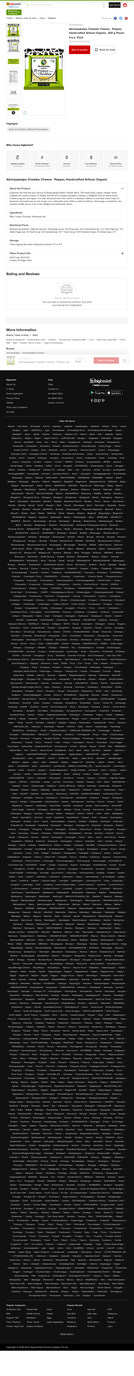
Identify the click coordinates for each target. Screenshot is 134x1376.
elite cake (92, 1313)
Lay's (110, 1326)
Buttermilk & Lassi (37, 339)
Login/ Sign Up (114, 5)
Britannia (71, 1322)
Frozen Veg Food (14, 1326)
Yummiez (71, 1317)
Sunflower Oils (13, 1309)
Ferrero (91, 1326)
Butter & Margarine (16, 339)
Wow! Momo (93, 1322)
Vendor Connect (56, 402)
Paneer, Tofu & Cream (31, 343)
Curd (92, 339)
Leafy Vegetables (55, 1322)
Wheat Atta (32, 1309)
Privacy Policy (13, 398)
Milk (16, 343)
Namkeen (31, 1317)
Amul (69, 1309)
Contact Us (53, 389)
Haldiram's (72, 1326)
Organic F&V (12, 1317)
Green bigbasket (14, 393)
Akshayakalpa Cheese (33, 352)
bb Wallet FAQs (55, 393)
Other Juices (33, 1322)
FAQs (50, 384)
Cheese (53, 339)
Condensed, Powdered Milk (73, 339)
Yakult (110, 1317)
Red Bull (71, 1313)
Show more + (67, 1334)
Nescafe (91, 1309)
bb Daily (10, 412)
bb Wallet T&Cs (55, 398)
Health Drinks (33, 1313)
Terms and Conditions (17, 407)
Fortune (111, 1322)
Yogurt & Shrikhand (53, 343)
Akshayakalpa (75, 24)
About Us (11, 384)
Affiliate (9, 402)
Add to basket (80, 49)
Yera (89, 1317)
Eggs (49, 1317)
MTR (110, 1309)
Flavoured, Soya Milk (107, 339)
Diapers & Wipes (35, 1326)
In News (10, 389)
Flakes (50, 1313)
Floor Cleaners (13, 1322)
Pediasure (112, 1313)
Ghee (49, 1309)
